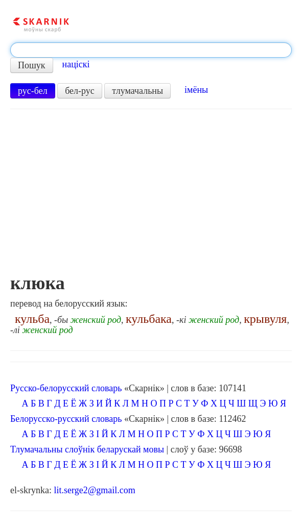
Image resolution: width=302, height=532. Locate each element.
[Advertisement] (151, 196)
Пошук (31, 65)
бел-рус (80, 91)
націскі (76, 64)
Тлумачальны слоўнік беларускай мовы (87, 449)
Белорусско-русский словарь (66, 419)
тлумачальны (137, 91)
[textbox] (151, 50)
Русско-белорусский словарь (66, 388)
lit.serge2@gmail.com (94, 490)
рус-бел (33, 91)
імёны (196, 90)
